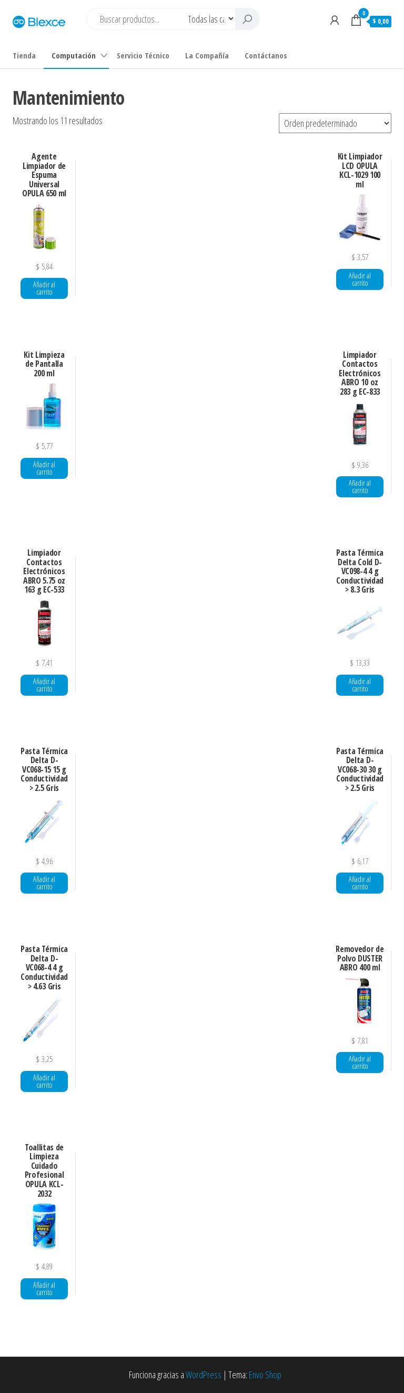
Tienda (24, 55)
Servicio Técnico (143, 55)
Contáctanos (266, 55)
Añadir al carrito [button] (44, 288)
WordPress (203, 1374)
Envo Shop (265, 1374)
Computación (74, 55)
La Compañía (207, 55)
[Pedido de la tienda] (335, 123)
